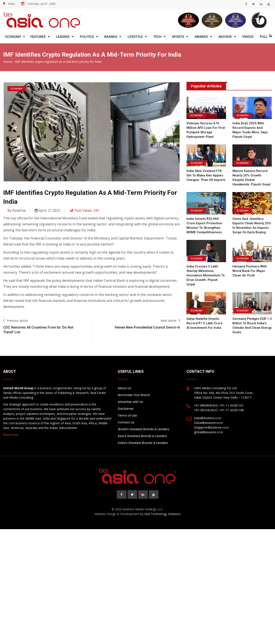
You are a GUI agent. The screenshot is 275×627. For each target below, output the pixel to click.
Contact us (126, 422)
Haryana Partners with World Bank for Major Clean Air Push (249, 270)
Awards (201, 37)
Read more (11, 435)
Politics (87, 37)
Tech (157, 37)
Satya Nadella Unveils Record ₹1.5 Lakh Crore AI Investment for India (206, 323)
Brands (110, 37)
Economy (13, 37)
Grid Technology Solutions (162, 514)
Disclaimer (126, 409)
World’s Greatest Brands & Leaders (143, 429)
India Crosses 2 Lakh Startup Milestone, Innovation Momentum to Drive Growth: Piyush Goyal (205, 275)
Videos (247, 37)
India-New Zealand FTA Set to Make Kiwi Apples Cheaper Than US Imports (205, 175)
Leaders (62, 37)
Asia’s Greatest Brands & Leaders (142, 436)
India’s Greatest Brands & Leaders (143, 443)
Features (38, 37)
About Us (124, 388)
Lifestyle (135, 37)
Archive (225, 37)
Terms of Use (127, 415)
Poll (264, 37)
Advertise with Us (130, 402)
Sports (178, 37)
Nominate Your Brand (134, 395)
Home (7, 62)
